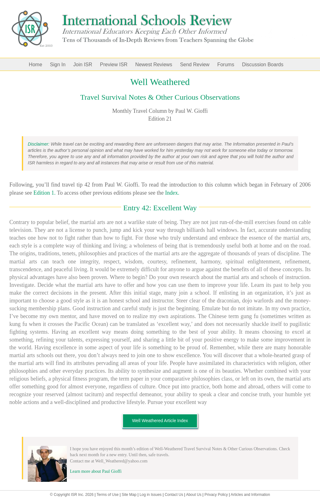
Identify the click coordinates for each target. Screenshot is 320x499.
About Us (193, 494)
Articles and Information (250, 494)
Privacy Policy (216, 494)
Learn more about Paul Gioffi (95, 471)
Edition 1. (44, 193)
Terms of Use (107, 494)
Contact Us (174, 494)
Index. (172, 193)
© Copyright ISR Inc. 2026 (72, 494)
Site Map (129, 494)
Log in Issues (151, 494)
